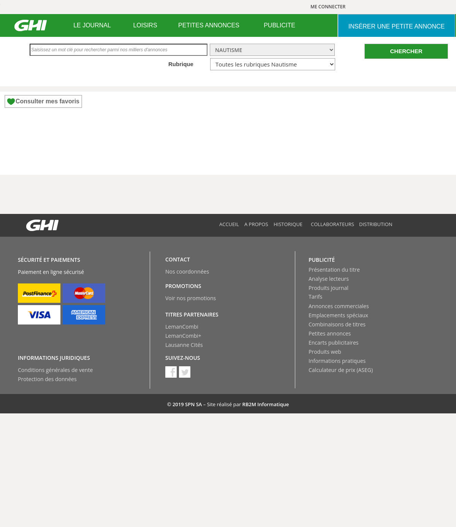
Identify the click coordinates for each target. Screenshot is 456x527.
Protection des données (47, 379)
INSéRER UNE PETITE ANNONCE (396, 26)
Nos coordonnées (187, 271)
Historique (288, 224)
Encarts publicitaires (333, 342)
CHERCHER (406, 51)
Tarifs (315, 296)
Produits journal (328, 287)
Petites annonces (330, 333)
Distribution (376, 224)
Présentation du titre (334, 269)
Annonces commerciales (339, 306)
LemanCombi (181, 326)
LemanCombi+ (183, 335)
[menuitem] (92, 25)
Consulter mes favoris (47, 101)
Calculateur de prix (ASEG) (341, 369)
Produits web (325, 351)
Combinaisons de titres (337, 324)
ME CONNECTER (327, 6)
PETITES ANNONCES (208, 25)
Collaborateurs (332, 224)
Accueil (229, 224)
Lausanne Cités (184, 344)
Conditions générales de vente (55, 369)
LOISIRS (145, 25)
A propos (256, 224)
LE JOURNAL (92, 25)
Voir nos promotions (190, 298)
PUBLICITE (279, 25)
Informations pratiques (337, 360)
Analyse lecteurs (329, 278)
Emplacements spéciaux (338, 315)
